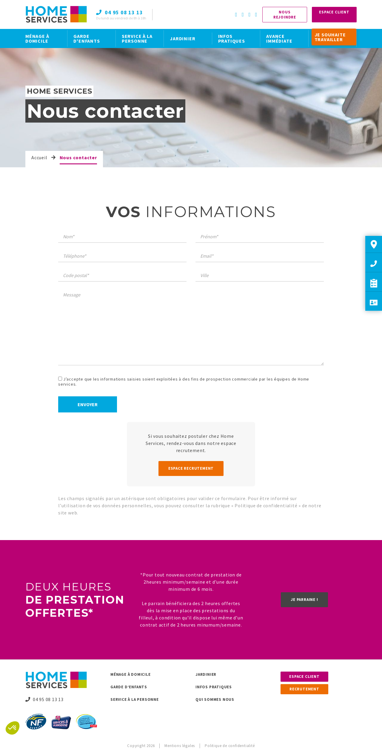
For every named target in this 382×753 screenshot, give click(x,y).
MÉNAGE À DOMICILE (37, 38)
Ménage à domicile (130, 674)
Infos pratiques (213, 686)
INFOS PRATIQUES (231, 38)
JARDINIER (182, 38)
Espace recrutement (191, 468)
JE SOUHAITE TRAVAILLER (330, 37)
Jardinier (205, 674)
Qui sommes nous (214, 699)
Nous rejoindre (284, 15)
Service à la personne (134, 699)
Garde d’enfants (128, 686)
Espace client (304, 676)
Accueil (39, 157)
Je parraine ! (304, 599)
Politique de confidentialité (266, 505)
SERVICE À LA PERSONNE (137, 38)
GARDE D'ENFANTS (86, 38)
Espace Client (334, 12)
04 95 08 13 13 (44, 699)
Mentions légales (179, 745)
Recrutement (304, 689)
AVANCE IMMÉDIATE (279, 38)
